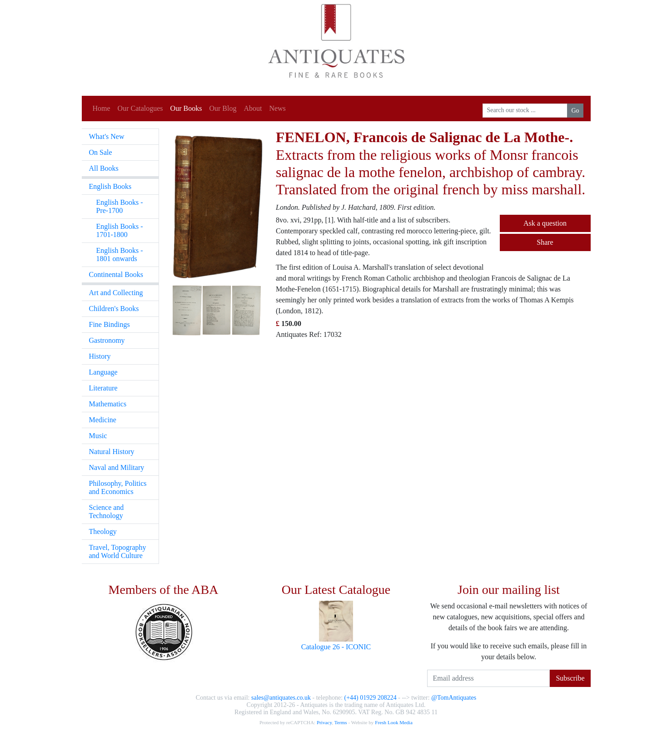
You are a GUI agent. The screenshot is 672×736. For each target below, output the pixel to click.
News (277, 108)
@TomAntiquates (453, 697)
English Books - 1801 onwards (119, 254)
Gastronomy (107, 340)
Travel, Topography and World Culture (117, 551)
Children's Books (114, 308)
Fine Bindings (109, 324)
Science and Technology (106, 511)
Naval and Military (116, 467)
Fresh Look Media (394, 722)
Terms (340, 722)
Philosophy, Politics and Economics (118, 487)
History (100, 356)
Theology (103, 531)
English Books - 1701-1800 (119, 230)
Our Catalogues (140, 108)
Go (575, 110)
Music (98, 436)
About (253, 108)
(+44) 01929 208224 (370, 697)
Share (545, 242)
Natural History (111, 451)
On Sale (100, 152)
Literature (103, 388)
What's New (106, 136)
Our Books (186, 108)
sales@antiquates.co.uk (281, 697)
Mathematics (108, 404)
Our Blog (222, 108)
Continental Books (116, 274)
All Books (104, 168)
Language (103, 372)
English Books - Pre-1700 (119, 206)
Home (101, 108)
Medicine (102, 420)
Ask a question (545, 223)
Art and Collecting (116, 292)
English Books (110, 186)
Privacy (324, 722)
